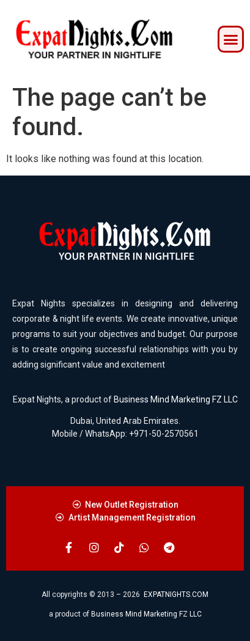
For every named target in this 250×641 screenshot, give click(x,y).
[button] (231, 39)
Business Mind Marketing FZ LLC (176, 399)
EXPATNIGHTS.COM (176, 594)
